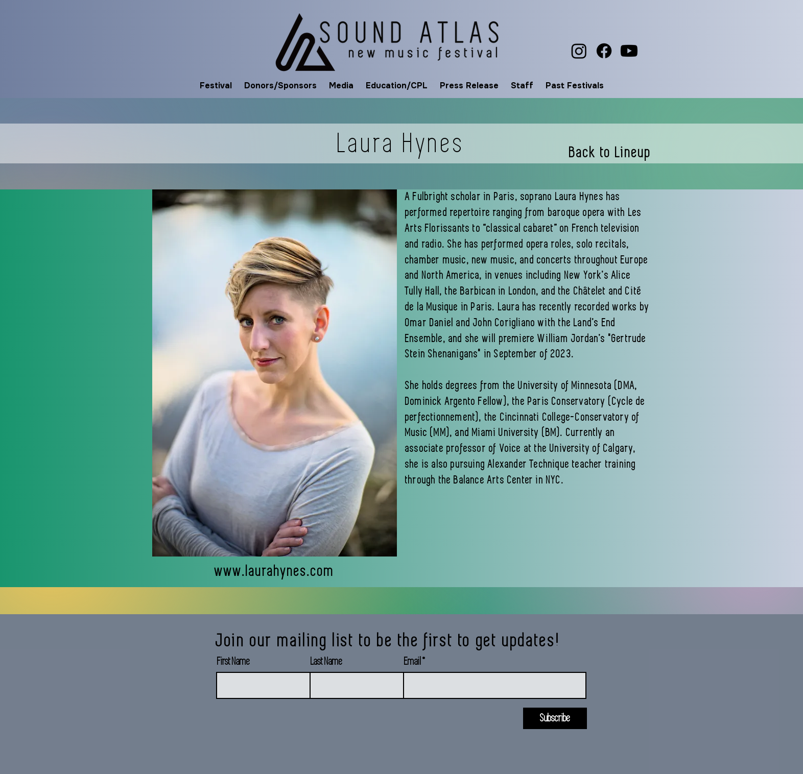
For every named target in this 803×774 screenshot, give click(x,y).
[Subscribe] (555, 718)
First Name (233, 661)
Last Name (326, 661)
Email (412, 661)
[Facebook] (604, 51)
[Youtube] (629, 51)
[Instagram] (579, 51)
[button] (216, 85)
